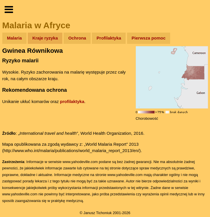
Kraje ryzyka (45, 37)
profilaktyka (72, 101)
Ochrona (77, 37)
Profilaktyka (108, 37)
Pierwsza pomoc (149, 37)
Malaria (14, 37)
